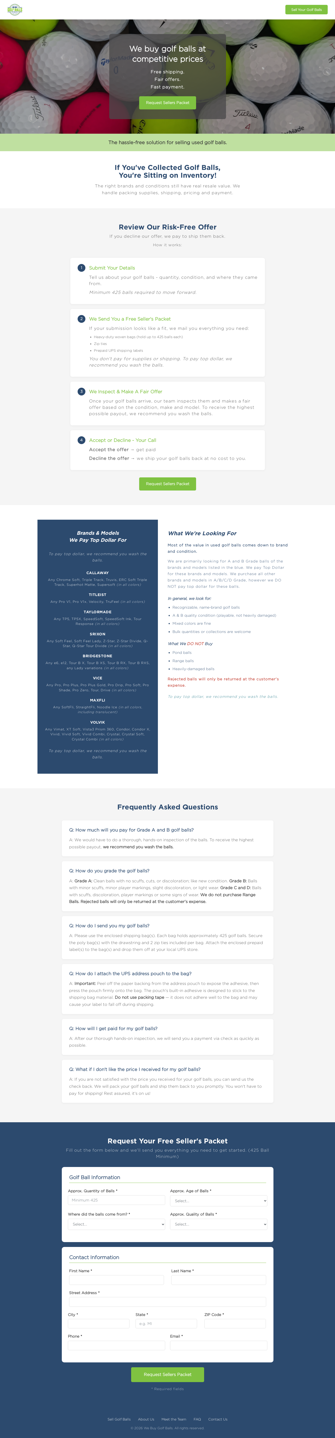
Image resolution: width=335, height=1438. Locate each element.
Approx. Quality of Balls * (193, 1214)
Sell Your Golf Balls (306, 9)
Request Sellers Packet (167, 103)
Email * (176, 1336)
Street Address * (84, 1293)
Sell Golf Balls (119, 1419)
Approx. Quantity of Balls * (93, 1191)
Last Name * (182, 1271)
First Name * (80, 1271)
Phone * (75, 1336)
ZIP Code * (214, 1314)
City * (73, 1314)
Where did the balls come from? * (99, 1214)
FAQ (197, 1419)
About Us (146, 1419)
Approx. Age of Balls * (190, 1191)
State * (142, 1314)
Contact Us (217, 1419)
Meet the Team (174, 1419)
